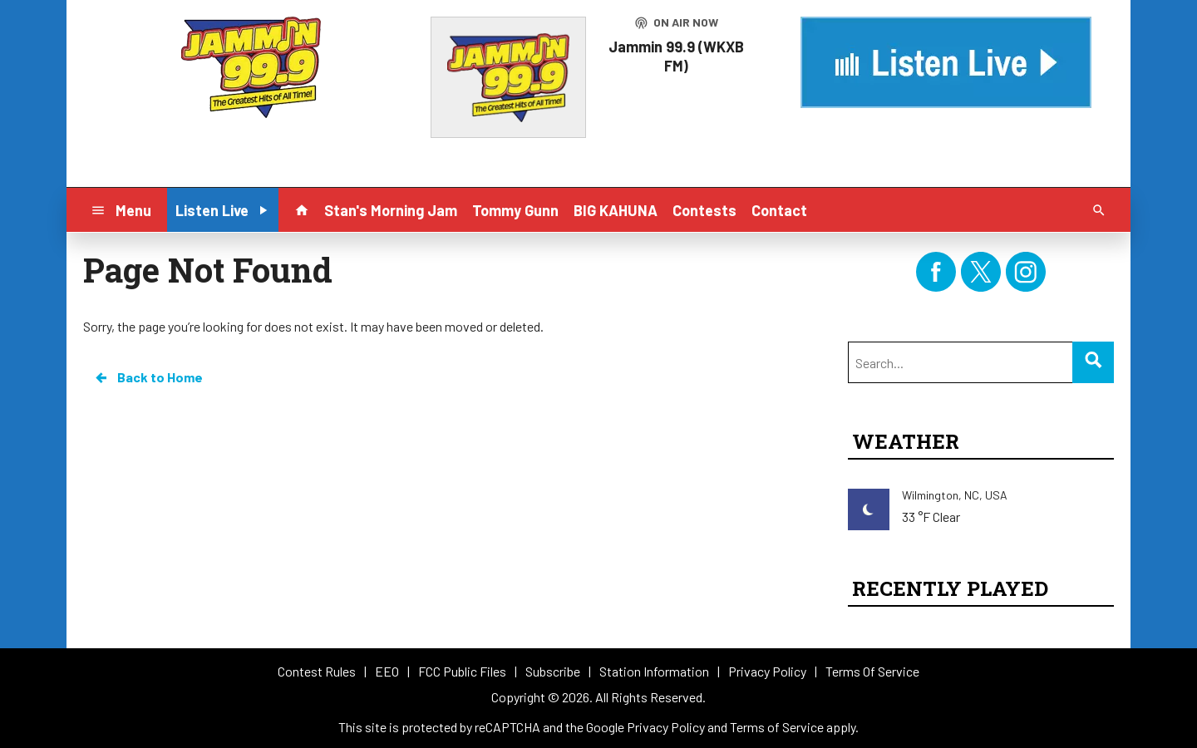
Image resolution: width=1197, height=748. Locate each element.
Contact (779, 210)
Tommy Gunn (515, 210)
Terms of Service (777, 727)
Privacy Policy (666, 727)
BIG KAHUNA (616, 210)
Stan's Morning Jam (390, 210)
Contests (704, 210)
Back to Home (148, 377)
